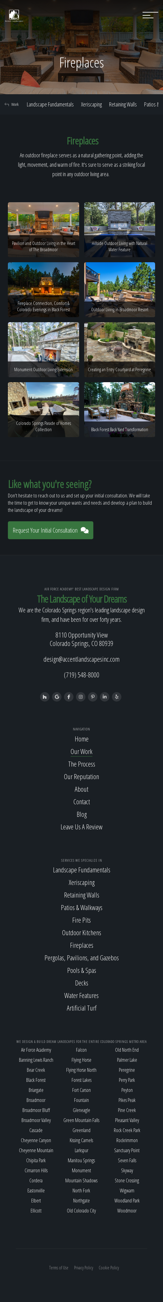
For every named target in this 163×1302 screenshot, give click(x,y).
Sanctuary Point (127, 1150)
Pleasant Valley (127, 1120)
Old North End (127, 1049)
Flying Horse (81, 1059)
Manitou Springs (81, 1160)
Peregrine (127, 1069)
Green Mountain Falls (81, 1120)
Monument (81, 1170)
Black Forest (36, 1080)
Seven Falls (127, 1160)
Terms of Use (58, 1268)
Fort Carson (81, 1090)
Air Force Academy (36, 1049)
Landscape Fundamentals (50, 104)
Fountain (81, 1100)
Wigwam (127, 1190)
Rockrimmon (127, 1140)
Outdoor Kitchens (81, 932)
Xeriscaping (91, 104)
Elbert (36, 1200)
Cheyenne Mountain (36, 1150)
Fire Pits (81, 920)
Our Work (81, 751)
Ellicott (36, 1210)
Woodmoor (127, 1210)
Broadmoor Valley (36, 1120)
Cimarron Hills (36, 1170)
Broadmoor (35, 1100)
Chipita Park (36, 1160)
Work (12, 104)
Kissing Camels (81, 1140)
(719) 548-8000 (81, 674)
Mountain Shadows (81, 1180)
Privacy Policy (83, 1268)
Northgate (81, 1200)
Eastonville (36, 1190)
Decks (81, 982)
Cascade (36, 1130)
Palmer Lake (127, 1059)
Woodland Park (127, 1200)
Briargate (36, 1090)
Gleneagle (81, 1110)
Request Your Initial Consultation (51, 530)
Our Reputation (81, 776)
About (81, 789)
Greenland (81, 1130)
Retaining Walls (123, 104)
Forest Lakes (81, 1080)
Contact (81, 801)
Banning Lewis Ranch (36, 1059)
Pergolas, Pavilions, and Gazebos (81, 957)
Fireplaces (81, 945)
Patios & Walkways (81, 907)
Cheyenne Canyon (36, 1140)
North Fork (81, 1190)
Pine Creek (127, 1110)
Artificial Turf (81, 1007)
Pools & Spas (81, 970)
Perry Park (127, 1080)
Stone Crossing (127, 1180)
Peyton (127, 1090)
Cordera (36, 1180)
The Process (81, 763)
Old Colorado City (81, 1210)
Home (82, 738)
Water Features (81, 995)
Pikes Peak (127, 1100)
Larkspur (81, 1150)
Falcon (81, 1049)
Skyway (127, 1170)
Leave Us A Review (81, 826)
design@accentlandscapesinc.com (81, 658)
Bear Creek (36, 1069)
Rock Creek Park (127, 1130)
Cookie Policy (109, 1268)
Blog (82, 814)
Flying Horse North (81, 1069)
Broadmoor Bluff (36, 1110)
